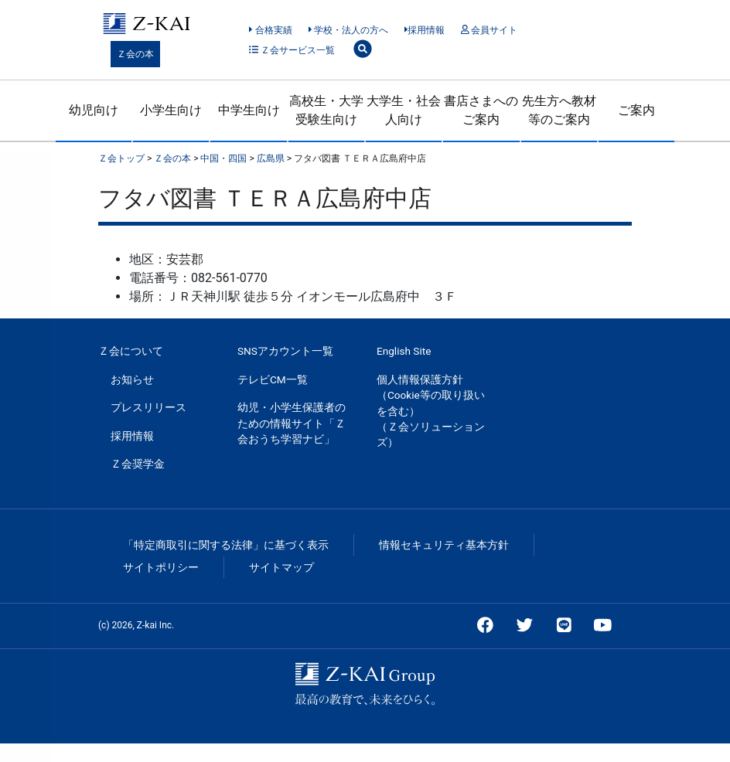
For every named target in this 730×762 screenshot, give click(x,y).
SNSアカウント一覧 (285, 351)
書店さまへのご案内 (481, 110)
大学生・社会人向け (404, 110)
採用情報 (424, 30)
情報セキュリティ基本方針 (444, 545)
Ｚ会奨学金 (138, 464)
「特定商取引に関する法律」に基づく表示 (226, 545)
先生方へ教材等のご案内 (559, 110)
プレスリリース (148, 407)
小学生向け (171, 110)
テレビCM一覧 (272, 379)
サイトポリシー (161, 567)
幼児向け (93, 110)
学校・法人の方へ (348, 30)
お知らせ (132, 379)
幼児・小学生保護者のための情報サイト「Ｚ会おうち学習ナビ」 (291, 423)
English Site (404, 351)
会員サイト (489, 30)
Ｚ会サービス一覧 (292, 50)
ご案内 (636, 110)
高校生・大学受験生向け (326, 110)
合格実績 (270, 30)
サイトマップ (281, 567)
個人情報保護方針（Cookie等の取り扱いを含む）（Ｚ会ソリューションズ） (431, 411)
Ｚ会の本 (135, 54)
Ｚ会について (130, 351)
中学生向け (249, 110)
